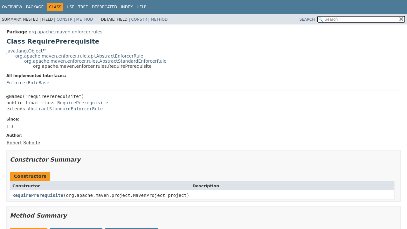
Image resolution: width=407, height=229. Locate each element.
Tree (83, 7)
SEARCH (307, 19)
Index (127, 7)
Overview (12, 7)
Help (142, 7)
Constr (64, 19)
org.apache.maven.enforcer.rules (65, 31)
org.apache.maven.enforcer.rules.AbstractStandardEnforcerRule (95, 61)
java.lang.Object (24, 50)
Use (70, 7)
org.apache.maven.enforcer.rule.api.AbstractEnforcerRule (79, 56)
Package (35, 7)
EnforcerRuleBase (27, 82)
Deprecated (104, 7)
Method (84, 19)
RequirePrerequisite (82, 102)
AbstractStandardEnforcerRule (65, 108)
